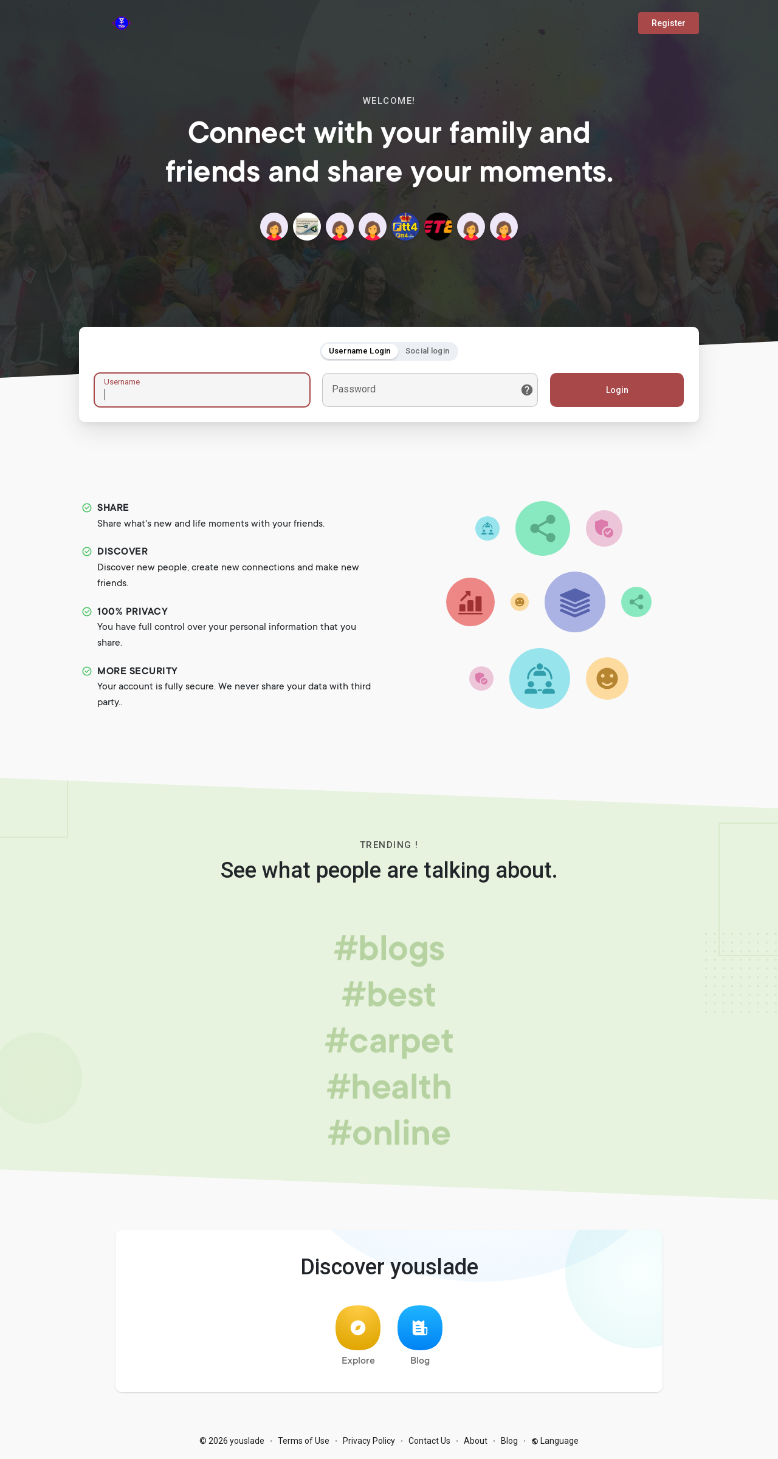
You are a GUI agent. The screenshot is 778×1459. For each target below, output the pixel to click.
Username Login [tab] (360, 350)
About (475, 1441)
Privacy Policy (369, 1441)
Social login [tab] (427, 350)
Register (669, 23)
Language (555, 1441)
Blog (420, 1336)
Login (617, 390)
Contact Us (429, 1441)
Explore (358, 1336)
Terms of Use (303, 1441)
